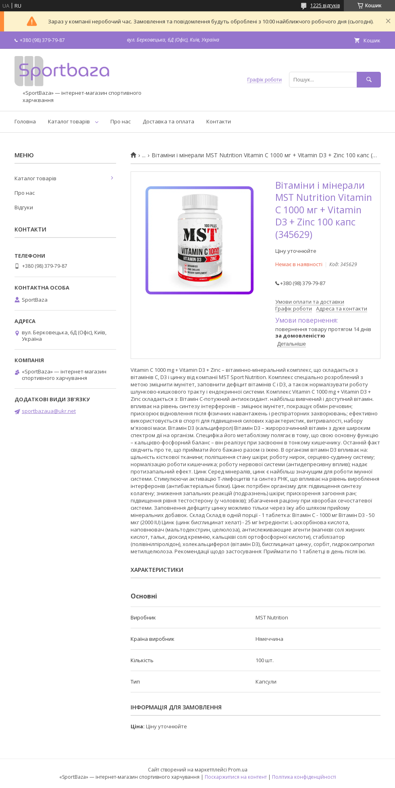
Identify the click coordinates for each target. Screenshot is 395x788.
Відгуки (24, 207)
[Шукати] (369, 80)
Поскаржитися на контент (236, 776)
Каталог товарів (69, 121)
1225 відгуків (325, 5)
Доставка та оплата (168, 121)
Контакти (218, 121)
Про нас (120, 121)
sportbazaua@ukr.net (49, 411)
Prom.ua (237, 769)
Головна (25, 121)
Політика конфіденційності (304, 776)
